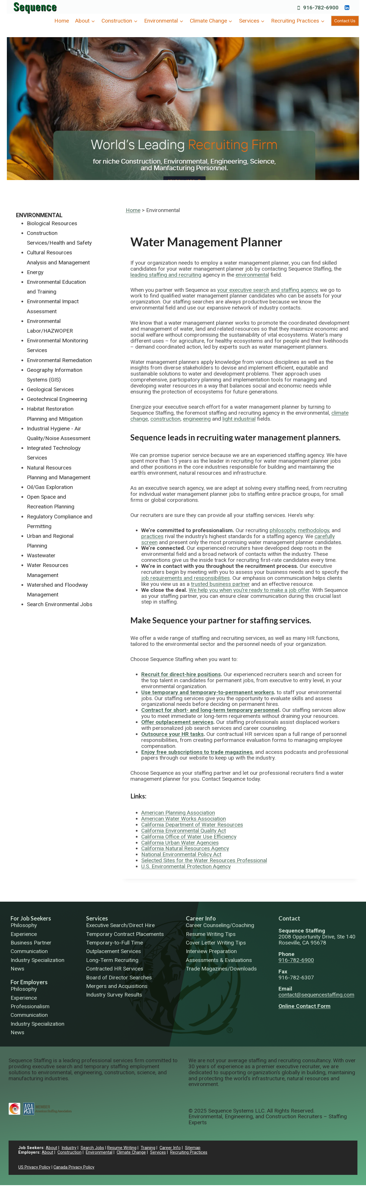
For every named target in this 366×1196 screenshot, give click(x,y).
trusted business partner (220, 584)
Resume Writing (121, 1147)
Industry (68, 1147)
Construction (69, 1152)
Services (97, 918)
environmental (252, 274)
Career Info (201, 918)
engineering (197, 419)
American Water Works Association (183, 818)
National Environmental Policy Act (181, 854)
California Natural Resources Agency (185, 848)
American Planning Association (178, 812)
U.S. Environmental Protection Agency (186, 866)
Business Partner (31, 943)
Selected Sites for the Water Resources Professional (204, 860)
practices (152, 536)
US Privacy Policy (34, 1167)
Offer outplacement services (177, 722)
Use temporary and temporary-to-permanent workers (207, 692)
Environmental (39, 215)
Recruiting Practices (188, 1152)
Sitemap (192, 1147)
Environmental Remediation (59, 360)
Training (148, 1147)
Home (61, 20)
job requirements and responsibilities (185, 578)
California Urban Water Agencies (180, 842)
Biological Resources (52, 223)
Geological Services (50, 389)
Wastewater (41, 555)
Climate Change (131, 1152)
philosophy (282, 530)
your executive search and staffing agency (267, 290)
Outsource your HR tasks (172, 734)
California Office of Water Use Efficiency (188, 836)
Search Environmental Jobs (59, 604)
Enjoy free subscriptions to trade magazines (196, 752)
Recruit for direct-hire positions (181, 674)
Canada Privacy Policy (73, 1167)
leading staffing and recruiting (165, 274)
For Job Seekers (31, 918)
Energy (35, 272)
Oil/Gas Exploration (50, 487)
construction (165, 419)
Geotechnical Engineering (57, 399)
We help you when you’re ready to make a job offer (249, 590)
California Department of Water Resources (192, 824)
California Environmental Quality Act (183, 830)
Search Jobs (92, 1147)
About (51, 1147)
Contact (289, 918)
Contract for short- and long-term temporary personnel (210, 710)
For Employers (29, 982)
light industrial (239, 419)
